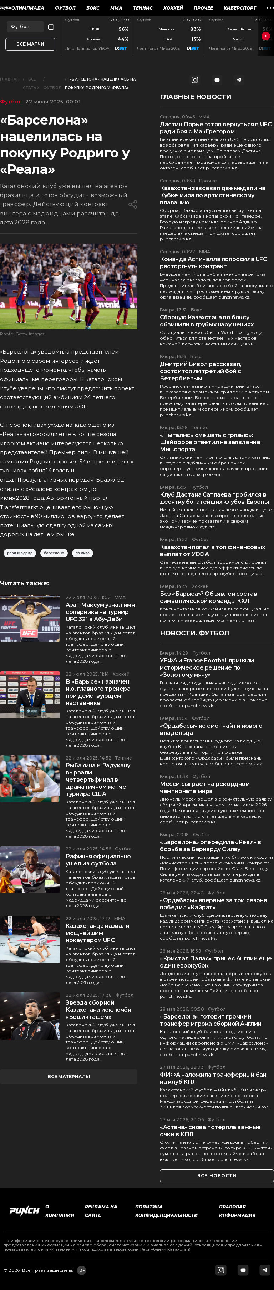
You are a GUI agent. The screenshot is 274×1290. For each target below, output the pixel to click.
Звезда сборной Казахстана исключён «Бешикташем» (98, 1009)
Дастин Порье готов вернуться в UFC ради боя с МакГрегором (216, 128)
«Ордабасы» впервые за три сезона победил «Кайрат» (213, 904)
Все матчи (30, 44)
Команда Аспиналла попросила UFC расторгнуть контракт (213, 263)
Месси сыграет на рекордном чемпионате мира (205, 787)
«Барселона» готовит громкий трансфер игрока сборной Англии (211, 1020)
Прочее (203, 8)
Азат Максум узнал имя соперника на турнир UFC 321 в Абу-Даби (100, 612)
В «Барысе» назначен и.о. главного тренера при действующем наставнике (98, 692)
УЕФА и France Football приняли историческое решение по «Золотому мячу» (207, 667)
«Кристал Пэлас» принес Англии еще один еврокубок (216, 962)
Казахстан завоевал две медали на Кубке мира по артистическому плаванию (212, 195)
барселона (54, 553)
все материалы (69, 1076)
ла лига (83, 553)
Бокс (93, 8)
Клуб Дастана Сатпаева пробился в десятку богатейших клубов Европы (214, 498)
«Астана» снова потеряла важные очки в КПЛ (210, 1131)
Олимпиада (27, 8)
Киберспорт (240, 8)
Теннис (143, 8)
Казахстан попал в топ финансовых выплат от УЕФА (212, 551)
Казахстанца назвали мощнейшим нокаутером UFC (97, 933)
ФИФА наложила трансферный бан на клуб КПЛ (213, 1078)
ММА (116, 8)
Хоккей (173, 8)
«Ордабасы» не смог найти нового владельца (211, 729)
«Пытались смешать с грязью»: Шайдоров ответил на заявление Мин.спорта (210, 442)
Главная (9, 79)
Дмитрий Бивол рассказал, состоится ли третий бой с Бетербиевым (200, 371)
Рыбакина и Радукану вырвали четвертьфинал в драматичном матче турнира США (98, 779)
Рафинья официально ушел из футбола (98, 860)
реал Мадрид (19, 553)
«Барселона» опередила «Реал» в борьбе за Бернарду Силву (210, 846)
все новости (217, 1175)
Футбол (65, 8)
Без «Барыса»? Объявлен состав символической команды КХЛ (208, 597)
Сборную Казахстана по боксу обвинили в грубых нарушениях (207, 321)
